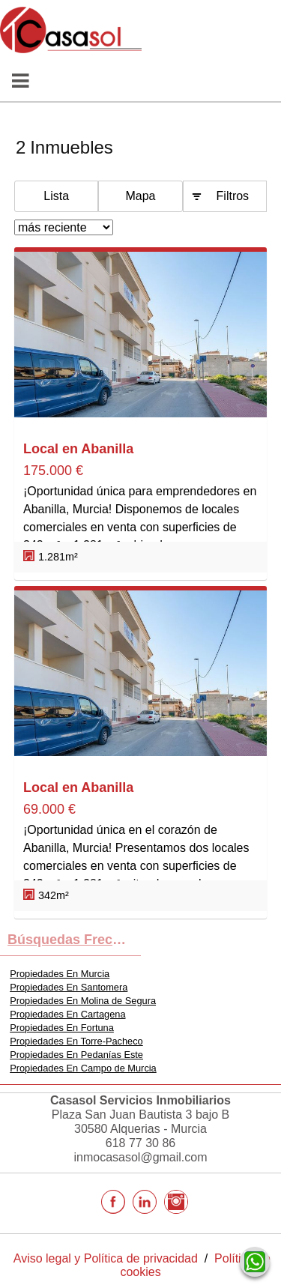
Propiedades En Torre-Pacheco (76, 1041)
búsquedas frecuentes (74, 939)
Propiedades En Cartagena (67, 1014)
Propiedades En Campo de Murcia (83, 1068)
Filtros (233, 196)
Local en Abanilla (78, 448)
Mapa (140, 196)
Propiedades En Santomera (68, 987)
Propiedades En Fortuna (62, 1027)
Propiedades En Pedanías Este (76, 1054)
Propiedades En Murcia (59, 973)
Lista (56, 196)
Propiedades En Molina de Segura (83, 1000)
